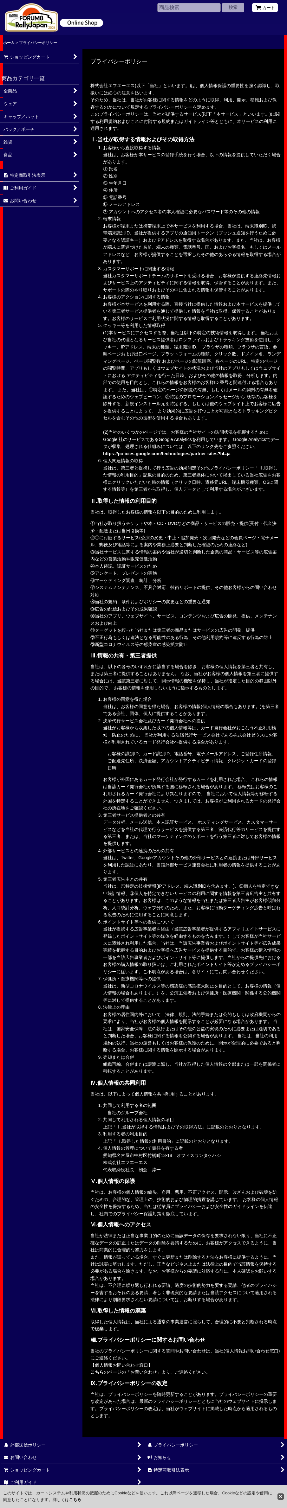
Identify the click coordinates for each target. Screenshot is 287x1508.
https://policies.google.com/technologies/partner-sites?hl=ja (167, 453)
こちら (97, 1372)
